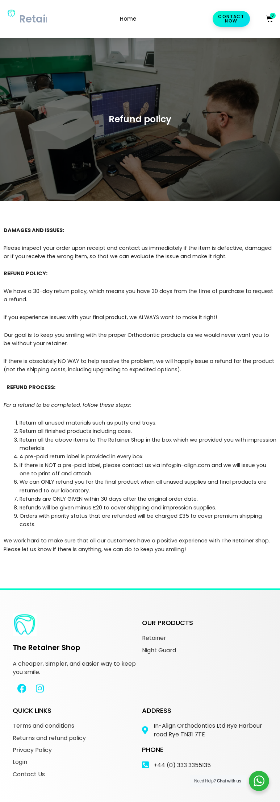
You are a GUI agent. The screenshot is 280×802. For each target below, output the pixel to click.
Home (128, 18)
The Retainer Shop (46, 647)
